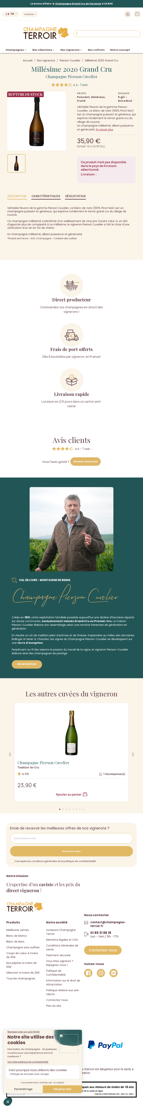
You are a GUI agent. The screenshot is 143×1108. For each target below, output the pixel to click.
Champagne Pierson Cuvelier (72, 76)
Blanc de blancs (16, 936)
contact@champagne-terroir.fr (108, 924)
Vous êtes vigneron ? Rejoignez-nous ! (59, 963)
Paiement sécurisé (58, 955)
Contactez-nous (57, 1000)
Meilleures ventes (17, 930)
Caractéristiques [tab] (46, 196)
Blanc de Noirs (15, 941)
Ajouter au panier (71, 794)
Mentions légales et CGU (62, 940)
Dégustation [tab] (75, 196)
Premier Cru (103, 621)
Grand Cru (81, 621)
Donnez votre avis (86, 461)
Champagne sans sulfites (23, 947)
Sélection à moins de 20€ (23, 973)
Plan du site (53, 1006)
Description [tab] (17, 196)
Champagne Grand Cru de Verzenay (78, 3)
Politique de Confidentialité (56, 973)
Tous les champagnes (20, 978)
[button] (59, 809)
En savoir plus (104, 129)
